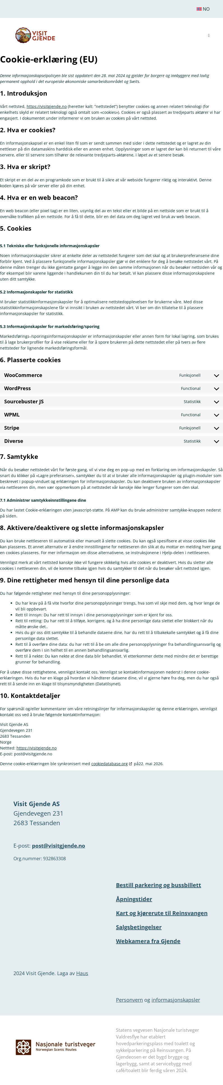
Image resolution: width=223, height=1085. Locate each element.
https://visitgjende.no (47, 106)
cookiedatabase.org (109, 763)
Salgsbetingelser (139, 927)
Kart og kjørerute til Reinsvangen (162, 913)
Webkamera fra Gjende (148, 941)
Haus (82, 973)
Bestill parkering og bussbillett (158, 885)
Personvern (129, 999)
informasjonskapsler (176, 999)
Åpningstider (134, 899)
